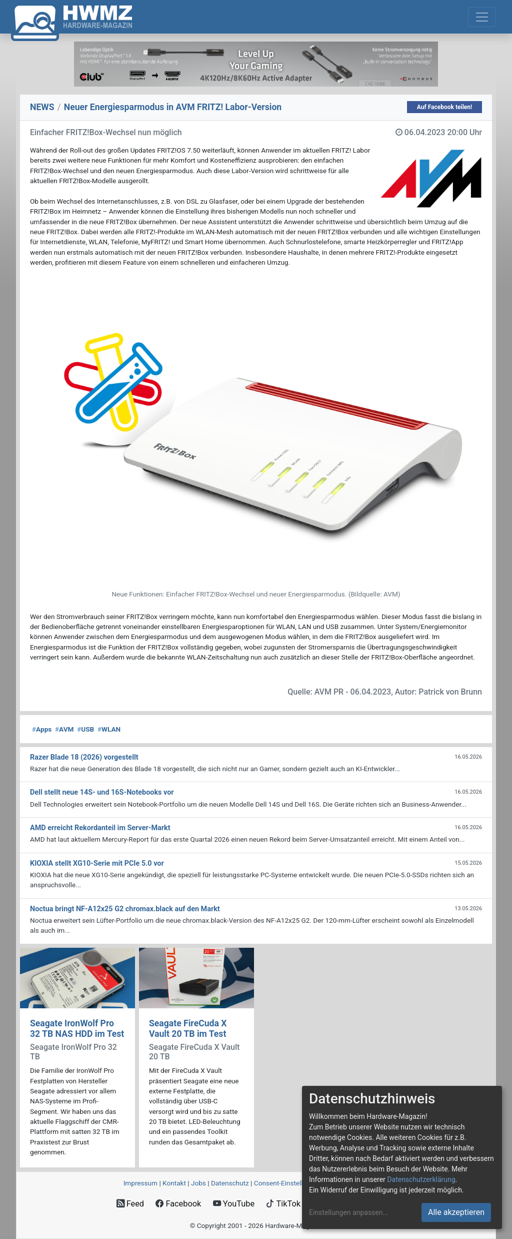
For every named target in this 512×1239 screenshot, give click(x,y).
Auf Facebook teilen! (444, 107)
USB (85, 729)
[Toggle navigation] (482, 17)
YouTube (233, 1203)
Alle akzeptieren (456, 1212)
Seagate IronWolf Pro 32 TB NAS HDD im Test (77, 1028)
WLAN (109, 729)
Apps (42, 729)
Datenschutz (230, 1183)
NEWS (42, 107)
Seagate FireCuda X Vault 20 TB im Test (187, 1028)
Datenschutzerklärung (421, 1179)
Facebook (178, 1203)
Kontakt (174, 1183)
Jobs (198, 1183)
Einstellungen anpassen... (348, 1212)
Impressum (141, 1183)
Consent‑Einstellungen (288, 1183)
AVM (64, 729)
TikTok (283, 1203)
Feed (130, 1203)
